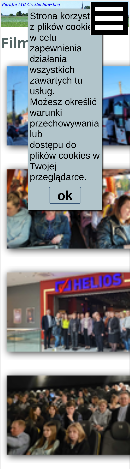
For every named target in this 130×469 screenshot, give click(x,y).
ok (65, 195)
